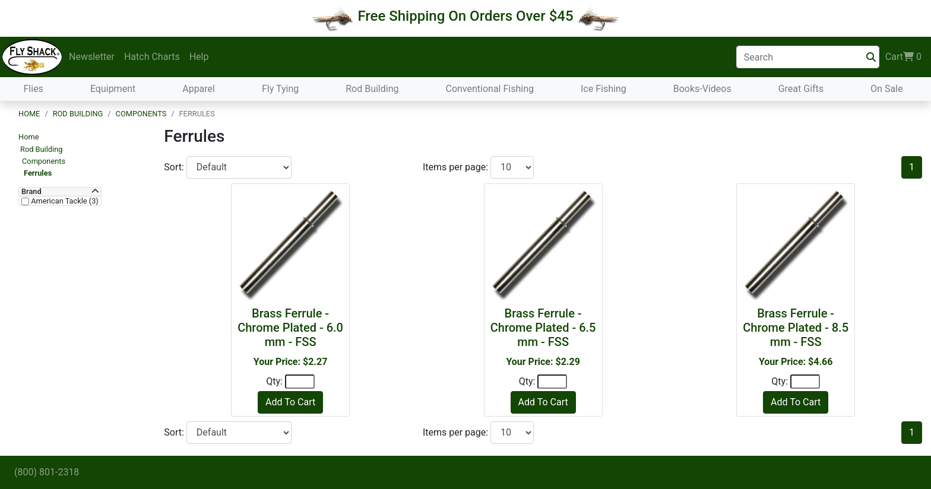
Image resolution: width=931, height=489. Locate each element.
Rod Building (372, 88)
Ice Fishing (603, 88)
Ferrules (38, 173)
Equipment (112, 88)
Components (141, 113)
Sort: (175, 167)
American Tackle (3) (64, 201)
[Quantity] (300, 381)
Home (29, 113)
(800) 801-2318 (46, 472)
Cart (903, 57)
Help (199, 56)
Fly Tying (280, 88)
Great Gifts (801, 88)
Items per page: (456, 167)
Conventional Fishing (489, 88)
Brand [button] (31, 192)
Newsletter (92, 56)
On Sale (886, 88)
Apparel (198, 88)
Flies (33, 88)
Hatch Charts (152, 56)
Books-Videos (702, 88)
